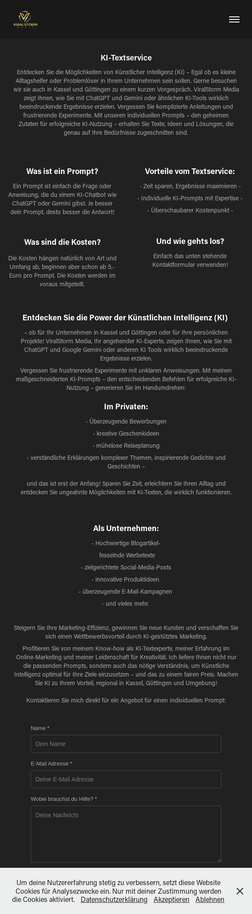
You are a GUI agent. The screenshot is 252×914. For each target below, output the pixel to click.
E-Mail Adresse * (51, 764)
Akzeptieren (171, 899)
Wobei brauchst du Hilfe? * (64, 799)
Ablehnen (209, 899)
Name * (40, 728)
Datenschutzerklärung (114, 899)
